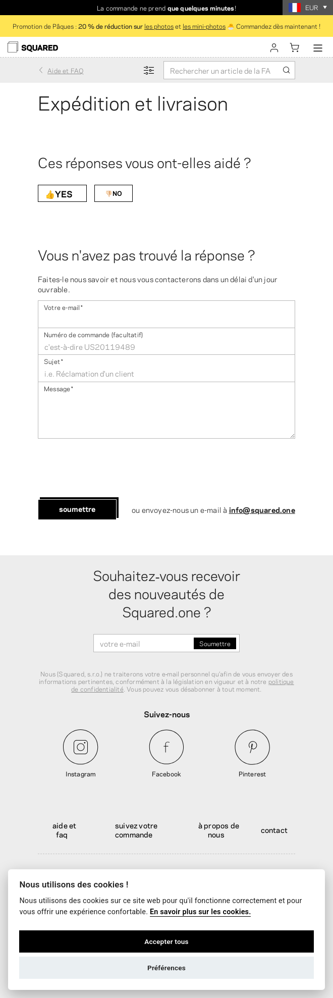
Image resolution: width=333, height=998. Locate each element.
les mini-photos (204, 25)
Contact (274, 829)
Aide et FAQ (64, 829)
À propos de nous (218, 829)
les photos (159, 25)
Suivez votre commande (136, 829)
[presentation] (114, 469)
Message (59, 388)
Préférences (166, 968)
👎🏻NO (113, 192)
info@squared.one (262, 509)
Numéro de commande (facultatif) (93, 334)
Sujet (53, 360)
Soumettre (77, 508)
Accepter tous (166, 941)
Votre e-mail (63, 306)
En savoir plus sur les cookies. (200, 912)
